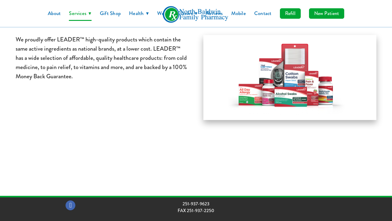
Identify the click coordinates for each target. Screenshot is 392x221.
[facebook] (70, 205)
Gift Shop (110, 13)
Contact (263, 13)
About (54, 13)
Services (80, 13)
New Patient (326, 13)
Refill (290, 13)
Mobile (238, 13)
